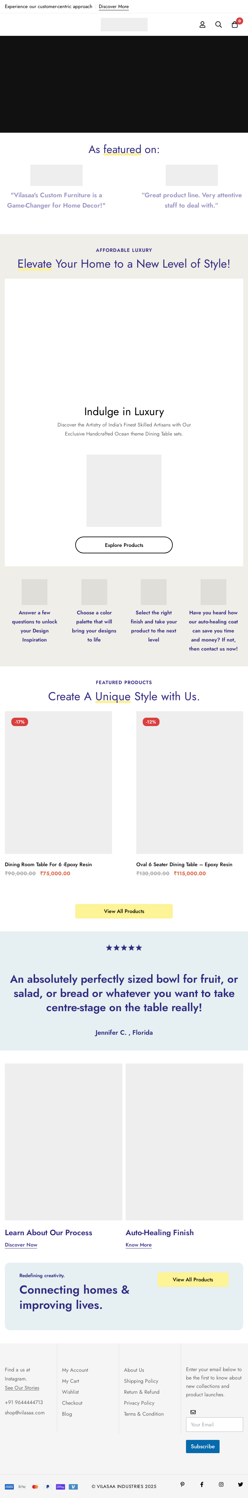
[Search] (219, 24)
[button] (124, 545)
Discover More (114, 6)
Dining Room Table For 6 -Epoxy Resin (48, 864)
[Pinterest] (182, 1484)
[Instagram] (221, 1484)
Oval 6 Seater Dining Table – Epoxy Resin (184, 864)
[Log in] (202, 24)
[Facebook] (201, 1484)
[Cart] (235, 24)
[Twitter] (240, 1484)
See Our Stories (22, 1387)
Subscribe (203, 1446)
